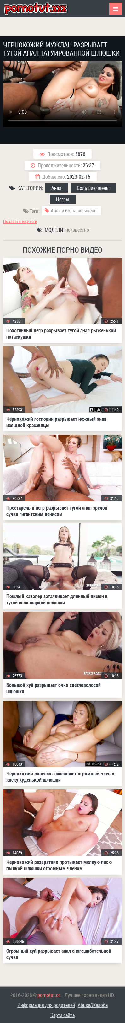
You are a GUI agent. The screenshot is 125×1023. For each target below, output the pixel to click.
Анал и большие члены (74, 210)
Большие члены (93, 188)
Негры (62, 199)
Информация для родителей (46, 1005)
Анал (56, 188)
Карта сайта (62, 1015)
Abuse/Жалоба (93, 1005)
